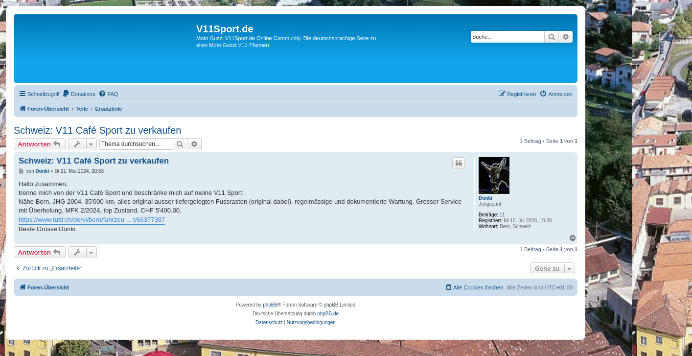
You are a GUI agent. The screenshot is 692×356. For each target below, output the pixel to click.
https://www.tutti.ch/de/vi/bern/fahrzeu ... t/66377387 (92, 219)
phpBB (270, 305)
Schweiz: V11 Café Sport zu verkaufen (97, 130)
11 (502, 214)
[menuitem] (78, 94)
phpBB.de (328, 313)
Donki (485, 198)
